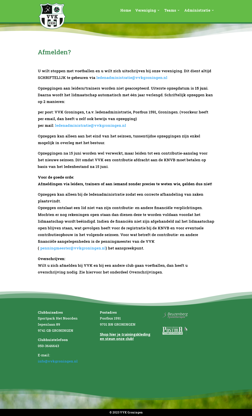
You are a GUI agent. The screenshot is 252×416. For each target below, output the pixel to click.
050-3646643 (48, 346)
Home (125, 11)
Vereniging (145, 11)
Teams (170, 11)
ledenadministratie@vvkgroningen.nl (131, 77)
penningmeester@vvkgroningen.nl (73, 248)
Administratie (197, 11)
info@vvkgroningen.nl (58, 361)
